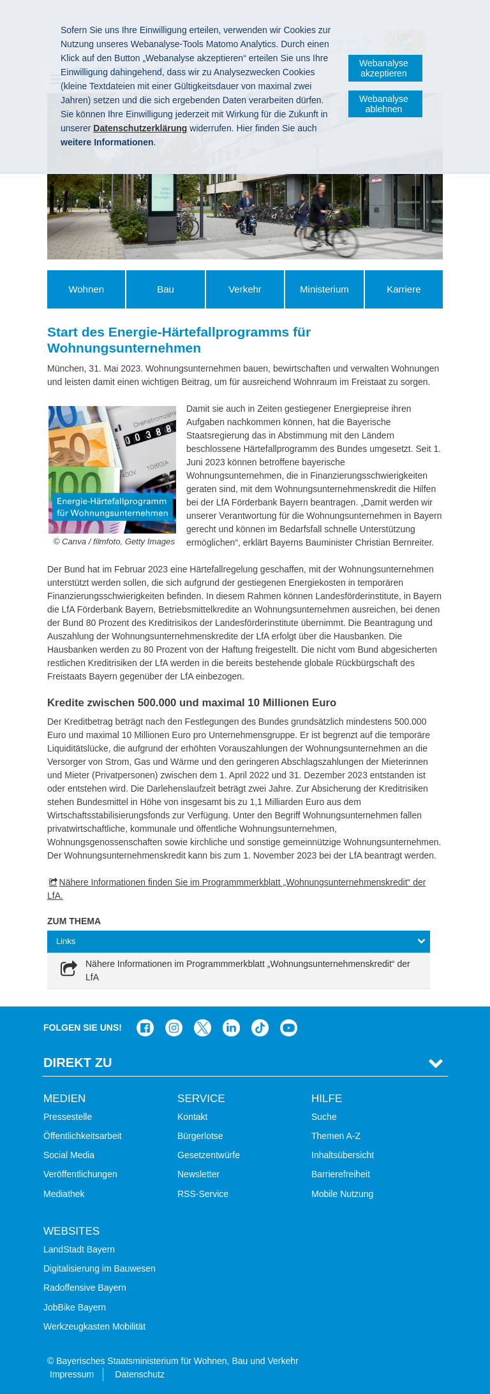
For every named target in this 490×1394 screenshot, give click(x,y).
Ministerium (324, 289)
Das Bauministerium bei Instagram (173, 1027)
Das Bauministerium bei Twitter (202, 1027)
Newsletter (198, 1174)
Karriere (403, 289)
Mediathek (64, 1194)
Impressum (72, 1374)
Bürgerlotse (200, 1136)
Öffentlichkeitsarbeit (82, 1136)
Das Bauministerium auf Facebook (145, 1027)
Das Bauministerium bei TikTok (260, 1027)
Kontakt (192, 1117)
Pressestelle (67, 1117)
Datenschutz (140, 1374)
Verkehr (245, 289)
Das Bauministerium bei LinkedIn (231, 1027)
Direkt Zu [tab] (77, 1063)
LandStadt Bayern (79, 1249)
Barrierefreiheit (340, 1174)
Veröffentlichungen (80, 1174)
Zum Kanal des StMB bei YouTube (288, 1027)
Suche (324, 1117)
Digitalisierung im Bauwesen (99, 1268)
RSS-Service (202, 1194)
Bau (165, 289)
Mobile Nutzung (342, 1194)
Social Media (68, 1155)
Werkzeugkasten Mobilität (94, 1326)
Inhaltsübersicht (342, 1155)
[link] (238, 970)
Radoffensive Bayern (84, 1287)
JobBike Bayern (74, 1307)
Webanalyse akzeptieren (383, 68)
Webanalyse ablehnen (383, 104)
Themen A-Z (335, 1136)
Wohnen (86, 289)
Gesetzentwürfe (208, 1155)
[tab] (238, 941)
